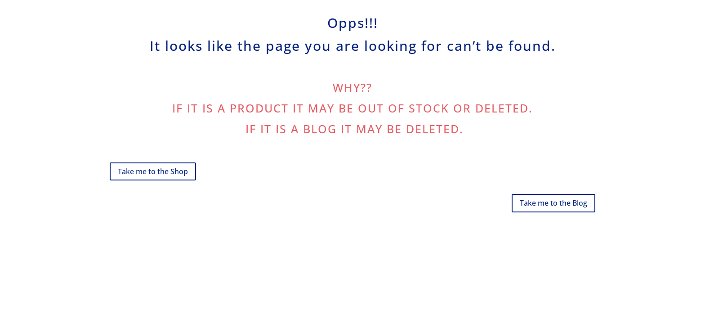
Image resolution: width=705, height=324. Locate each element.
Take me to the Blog (553, 203)
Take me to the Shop (153, 171)
